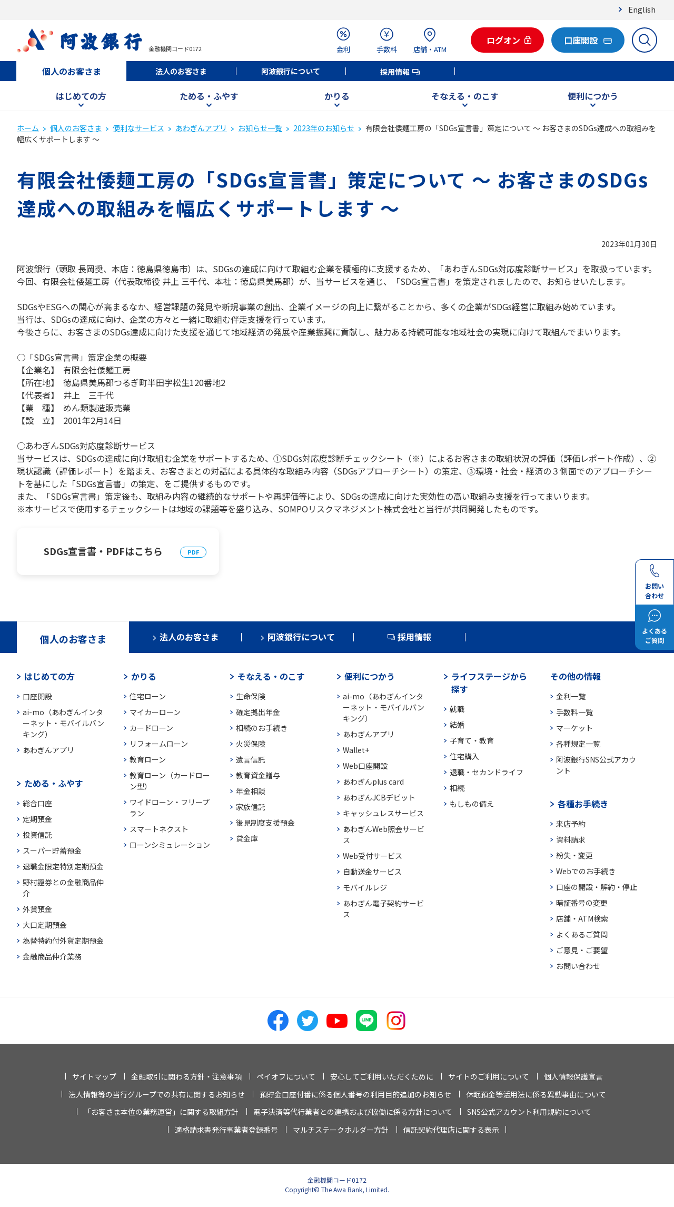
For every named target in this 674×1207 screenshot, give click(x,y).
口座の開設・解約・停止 (596, 887)
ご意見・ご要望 (582, 950)
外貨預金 (37, 909)
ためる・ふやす (209, 96)
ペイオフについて (285, 1076)
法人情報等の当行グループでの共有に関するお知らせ (156, 1094)
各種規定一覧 (578, 743)
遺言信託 (250, 759)
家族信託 (250, 807)
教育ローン (148, 759)
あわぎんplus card (373, 781)
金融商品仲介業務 (52, 956)
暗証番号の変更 (582, 902)
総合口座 (37, 803)
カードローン (151, 728)
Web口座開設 (365, 765)
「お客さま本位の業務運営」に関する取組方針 (161, 1111)
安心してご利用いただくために (381, 1076)
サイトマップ (94, 1076)
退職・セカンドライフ (486, 772)
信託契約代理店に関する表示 (451, 1129)
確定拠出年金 (258, 712)
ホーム (28, 128)
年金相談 (250, 791)
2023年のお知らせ (323, 128)
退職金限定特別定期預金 (63, 866)
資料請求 (571, 839)
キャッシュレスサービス (383, 813)
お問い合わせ (578, 966)
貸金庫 (247, 838)
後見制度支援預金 (265, 822)
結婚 (457, 724)
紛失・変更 (574, 855)
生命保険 (250, 696)
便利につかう (593, 96)
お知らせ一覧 (260, 128)
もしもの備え (472, 803)
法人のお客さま (181, 71)
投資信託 (37, 834)
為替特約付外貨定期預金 (63, 940)
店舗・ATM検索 (582, 918)
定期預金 (37, 819)
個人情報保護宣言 (573, 1076)
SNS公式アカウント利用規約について (529, 1111)
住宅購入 (464, 756)
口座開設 (37, 696)
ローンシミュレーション (170, 844)
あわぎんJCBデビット (379, 797)
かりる (337, 96)
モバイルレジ (365, 887)
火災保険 (250, 743)
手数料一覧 (574, 712)
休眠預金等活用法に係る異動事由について (536, 1094)
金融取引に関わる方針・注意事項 (186, 1076)
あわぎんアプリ (201, 128)
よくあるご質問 (582, 934)
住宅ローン (148, 696)
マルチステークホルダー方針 (341, 1129)
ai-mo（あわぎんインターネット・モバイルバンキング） (63, 723)
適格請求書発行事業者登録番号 (226, 1129)
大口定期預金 (45, 924)
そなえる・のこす (465, 96)
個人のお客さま (71, 71)
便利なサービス (138, 128)
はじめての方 (81, 96)
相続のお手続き (262, 728)
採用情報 (395, 71)
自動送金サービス (372, 871)
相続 (457, 788)
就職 (457, 709)
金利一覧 (571, 696)
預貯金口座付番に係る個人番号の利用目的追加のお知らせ (355, 1094)
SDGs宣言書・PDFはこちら (103, 551)
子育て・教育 (472, 740)
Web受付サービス (372, 855)
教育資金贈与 (258, 775)
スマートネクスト (159, 829)
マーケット (574, 728)
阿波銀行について (290, 71)
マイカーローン (155, 712)
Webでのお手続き (586, 871)
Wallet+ (356, 750)
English (642, 9)
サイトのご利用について (488, 1076)
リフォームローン (159, 743)
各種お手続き (583, 803)
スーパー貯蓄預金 (52, 850)
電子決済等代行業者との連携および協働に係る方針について (352, 1111)
